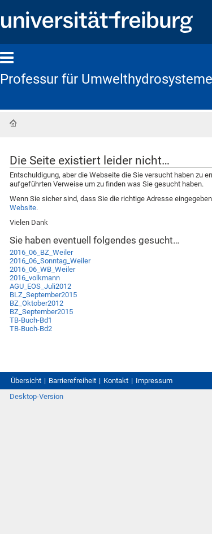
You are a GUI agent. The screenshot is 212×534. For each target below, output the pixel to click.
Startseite (13, 123)
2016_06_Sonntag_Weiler (50, 261)
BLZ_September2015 (43, 294)
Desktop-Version (36, 396)
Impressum (154, 380)
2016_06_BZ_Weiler (41, 252)
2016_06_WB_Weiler (42, 269)
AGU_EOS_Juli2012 (40, 286)
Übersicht (26, 380)
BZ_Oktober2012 (36, 303)
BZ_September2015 (41, 311)
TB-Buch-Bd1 (31, 320)
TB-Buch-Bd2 (31, 328)
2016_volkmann (35, 277)
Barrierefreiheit (72, 380)
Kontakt (115, 380)
